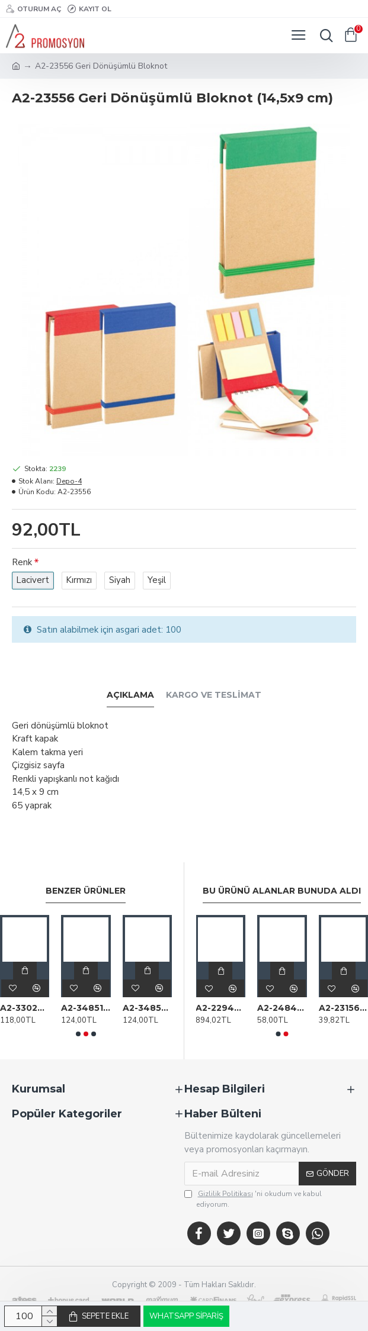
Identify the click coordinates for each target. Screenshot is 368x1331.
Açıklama (130, 695)
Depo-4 (69, 481)
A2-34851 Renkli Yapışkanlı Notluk (85, 1008)
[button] (78, 1034)
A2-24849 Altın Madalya (282, 1008)
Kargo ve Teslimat (213, 695)
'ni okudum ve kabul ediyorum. (253, 1198)
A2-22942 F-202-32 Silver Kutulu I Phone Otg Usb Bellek (220, 1008)
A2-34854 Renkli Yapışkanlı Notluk (147, 1008)
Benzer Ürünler (86, 891)
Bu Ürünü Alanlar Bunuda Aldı (282, 891)
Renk (22, 562)
